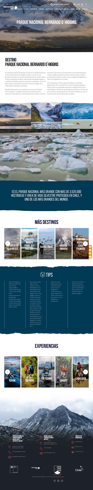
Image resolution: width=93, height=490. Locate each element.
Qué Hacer (26, 9)
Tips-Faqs (78, 9)
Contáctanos (85, 9)
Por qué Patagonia (18, 9)
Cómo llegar (66, 9)
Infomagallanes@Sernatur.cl (19, 456)
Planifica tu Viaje (58, 9)
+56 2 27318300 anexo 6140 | (18, 451)
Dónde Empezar (33, 9)
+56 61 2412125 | (47, 447)
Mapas (72, 9)
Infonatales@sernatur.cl (49, 452)
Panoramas (41, 9)
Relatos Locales (49, 9)
